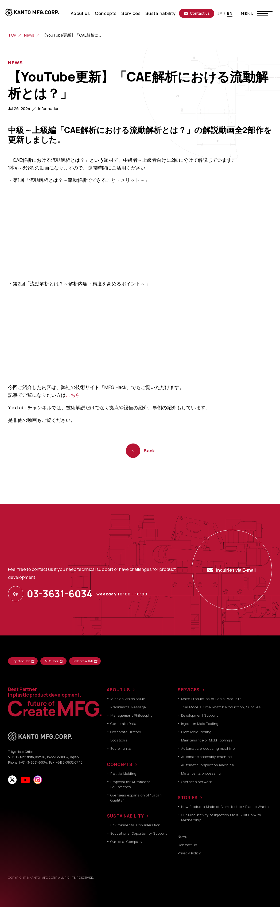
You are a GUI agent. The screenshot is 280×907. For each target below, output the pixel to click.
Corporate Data (123, 723)
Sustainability (160, 13)
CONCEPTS (119, 764)
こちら (73, 395)
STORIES (188, 797)
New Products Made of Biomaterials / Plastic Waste (225, 806)
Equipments (120, 748)
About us (80, 13)
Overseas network (196, 782)
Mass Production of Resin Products (211, 699)
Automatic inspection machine (207, 765)
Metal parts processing (201, 773)
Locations (118, 740)
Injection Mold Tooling (200, 723)
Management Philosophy (131, 715)
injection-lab (21, 661)
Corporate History (125, 732)
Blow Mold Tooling (196, 732)
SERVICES (189, 690)
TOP (12, 35)
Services (131, 13)
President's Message (128, 707)
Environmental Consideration (135, 825)
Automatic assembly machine (206, 757)
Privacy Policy (189, 853)
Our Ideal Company (126, 841)
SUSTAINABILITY (125, 816)
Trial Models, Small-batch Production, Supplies (221, 707)
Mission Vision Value (127, 699)
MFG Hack (52, 661)
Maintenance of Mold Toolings (206, 740)
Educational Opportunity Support (138, 833)
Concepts (106, 13)
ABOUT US (118, 690)
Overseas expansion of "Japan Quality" (136, 798)
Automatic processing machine (208, 748)
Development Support (199, 715)
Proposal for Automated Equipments (130, 784)
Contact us (197, 13)
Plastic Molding (123, 773)
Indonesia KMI (83, 661)
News (29, 35)
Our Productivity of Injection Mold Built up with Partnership (221, 817)
